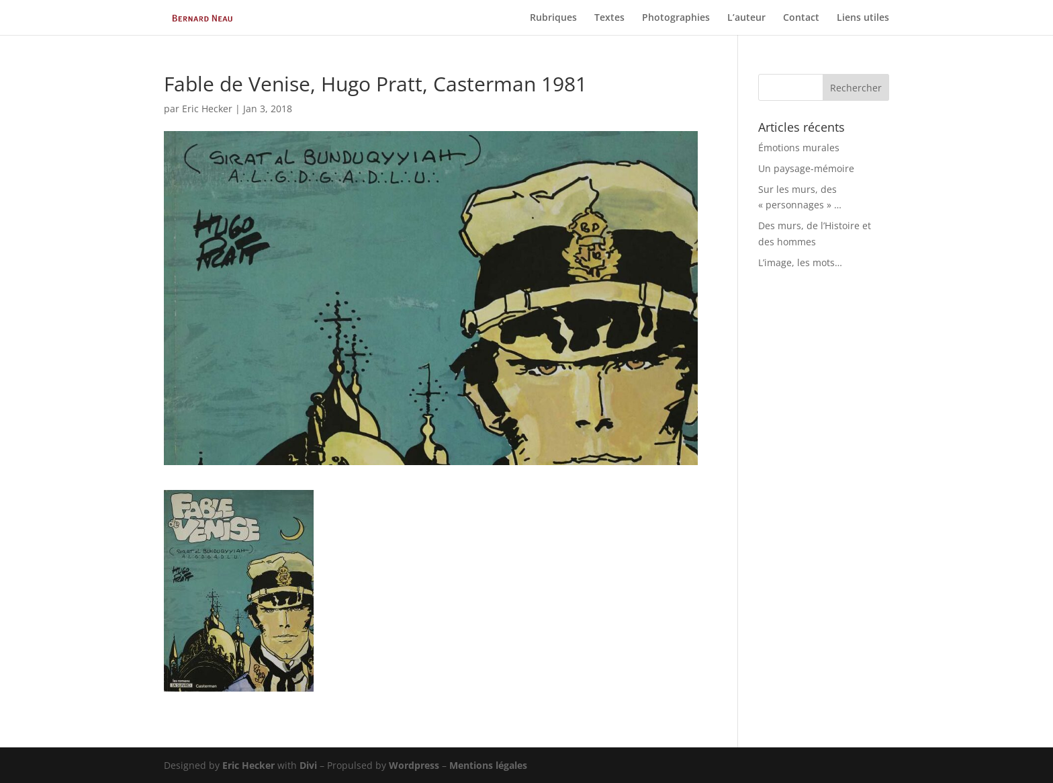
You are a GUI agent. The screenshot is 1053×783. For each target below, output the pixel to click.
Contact (801, 18)
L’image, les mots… (800, 262)
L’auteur (746, 18)
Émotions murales (798, 147)
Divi (308, 765)
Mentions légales (488, 765)
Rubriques (553, 18)
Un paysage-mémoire (806, 168)
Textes (609, 18)
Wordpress (414, 765)
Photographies (676, 18)
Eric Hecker (207, 108)
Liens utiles (863, 18)
